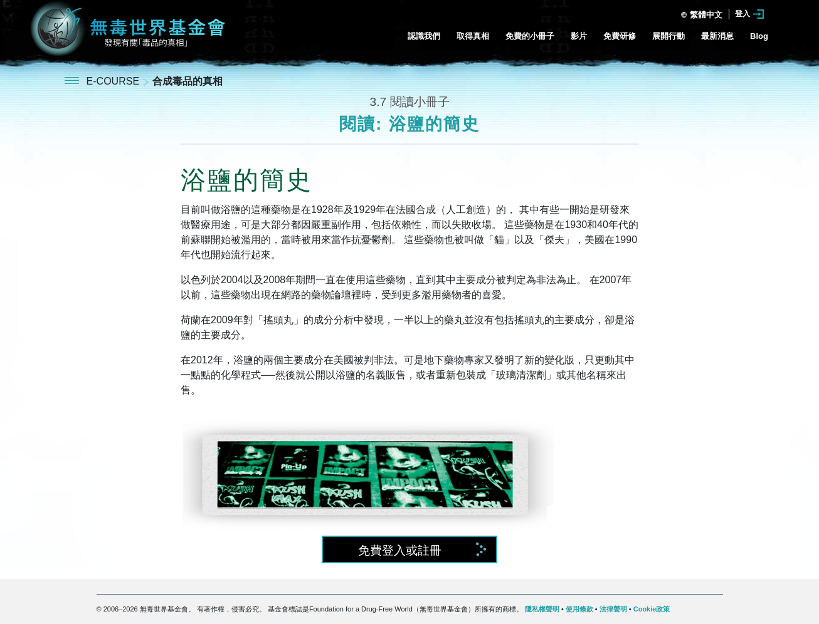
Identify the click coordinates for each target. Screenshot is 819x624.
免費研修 (619, 36)
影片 (579, 36)
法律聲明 (613, 609)
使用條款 (579, 609)
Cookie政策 (651, 609)
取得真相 (473, 36)
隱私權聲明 (542, 609)
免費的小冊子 (529, 36)
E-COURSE (114, 81)
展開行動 (668, 36)
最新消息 (717, 36)
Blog (759, 36)
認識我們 (424, 36)
